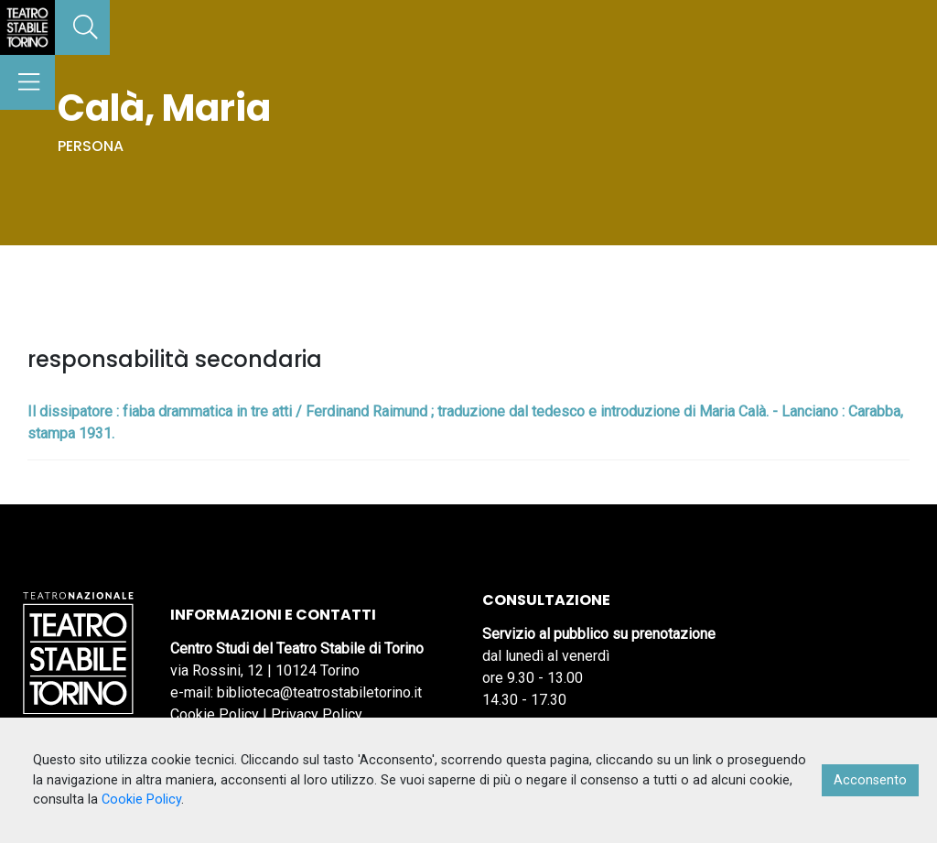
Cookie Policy (214, 714)
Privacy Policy (316, 714)
